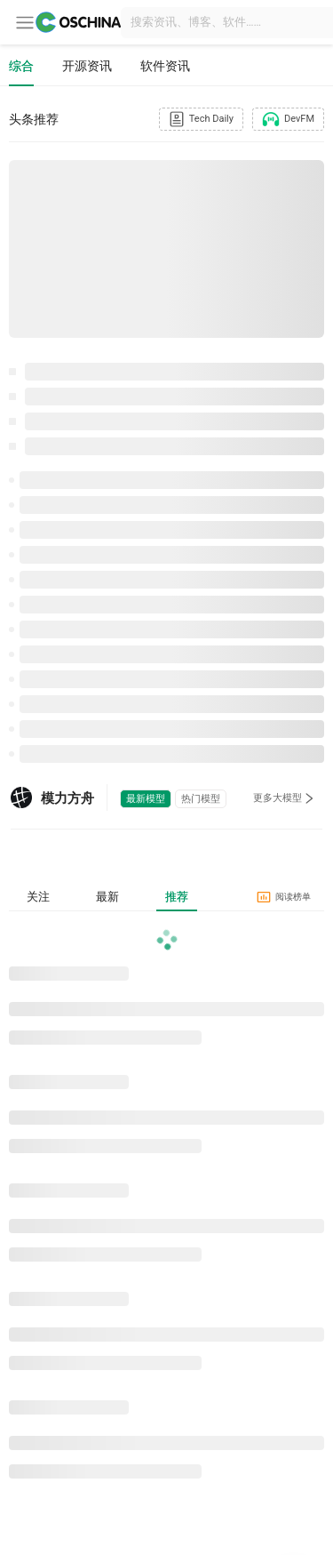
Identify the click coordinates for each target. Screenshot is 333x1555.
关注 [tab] (38, 896)
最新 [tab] (107, 896)
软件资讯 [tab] (165, 66)
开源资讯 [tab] (87, 66)
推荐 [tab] (176, 896)
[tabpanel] (166, 1206)
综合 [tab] (21, 66)
